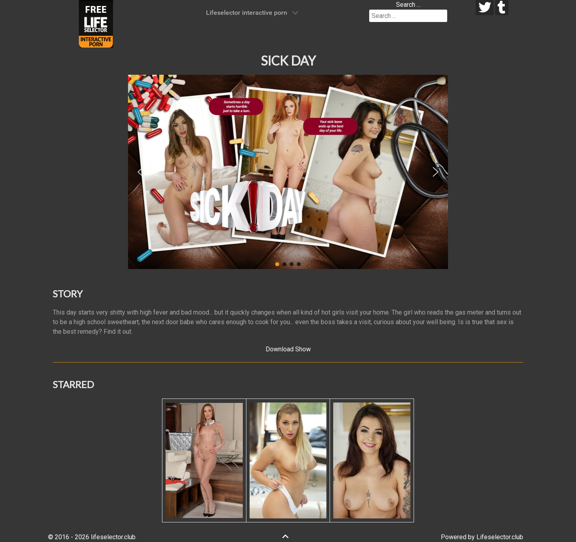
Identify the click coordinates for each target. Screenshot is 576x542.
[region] (288, 172)
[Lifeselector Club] (96, 23)
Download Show (288, 349)
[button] (140, 171)
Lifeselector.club (499, 537)
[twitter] (485, 7)
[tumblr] (501, 7)
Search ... (408, 4)
